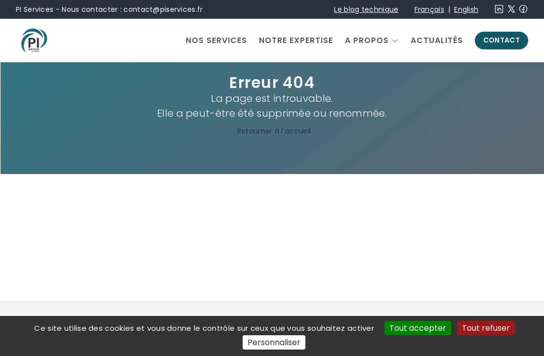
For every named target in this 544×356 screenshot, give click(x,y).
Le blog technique (366, 9)
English (466, 9)
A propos (367, 40)
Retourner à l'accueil (272, 131)
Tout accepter (417, 328)
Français (429, 9)
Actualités (437, 40)
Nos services (216, 40)
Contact (501, 40)
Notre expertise (296, 40)
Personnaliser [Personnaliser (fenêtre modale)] (274, 342)
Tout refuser (486, 328)
